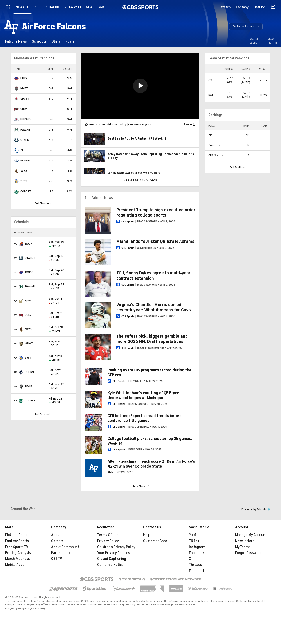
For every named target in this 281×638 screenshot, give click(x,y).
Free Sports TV (16, 547)
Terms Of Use (107, 535)
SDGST (24, 98)
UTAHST (25, 140)
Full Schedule (43, 414)
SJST (23, 181)
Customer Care (155, 541)
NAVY (28, 301)
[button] (246, 26)
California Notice (110, 565)
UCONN (29, 372)
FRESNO (25, 119)
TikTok (194, 541)
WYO (23, 171)
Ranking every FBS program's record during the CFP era (149, 372)
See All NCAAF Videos (140, 180)
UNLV (23, 109)
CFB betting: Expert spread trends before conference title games (145, 418)
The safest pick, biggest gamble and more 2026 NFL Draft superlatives (152, 339)
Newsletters (244, 541)
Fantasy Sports (17, 541)
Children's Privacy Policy (116, 547)
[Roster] (70, 41)
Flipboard (196, 571)
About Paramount (65, 547)
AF (21, 150)
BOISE (24, 78)
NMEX (24, 88)
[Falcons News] (16, 41)
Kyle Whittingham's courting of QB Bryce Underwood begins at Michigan (143, 395)
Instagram (197, 547)
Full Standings (43, 203)
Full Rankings (237, 167)
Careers (57, 541)
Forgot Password (248, 553)
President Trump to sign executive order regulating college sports (155, 212)
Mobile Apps (14, 565)
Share (188, 124)
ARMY (29, 343)
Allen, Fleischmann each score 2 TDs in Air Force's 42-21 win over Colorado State (151, 464)
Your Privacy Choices (113, 553)
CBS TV (56, 559)
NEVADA (25, 160)
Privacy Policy (108, 541)
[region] (140, 86)
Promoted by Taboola (255, 509)
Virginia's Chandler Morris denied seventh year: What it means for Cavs (153, 307)
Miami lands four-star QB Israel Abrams (155, 241)
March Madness (17, 559)
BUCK (28, 244)
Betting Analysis (18, 553)
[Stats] (56, 41)
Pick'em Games (17, 535)
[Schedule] (39, 41)
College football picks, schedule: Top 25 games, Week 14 (150, 441)
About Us (58, 535)
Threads (195, 565)
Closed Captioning (111, 559)
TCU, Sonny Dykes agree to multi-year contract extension (153, 276)
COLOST (25, 191)
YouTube (195, 535)
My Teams (242, 547)
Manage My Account (251, 535)
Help (146, 535)
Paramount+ (61, 553)
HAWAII (25, 129)
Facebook (196, 553)
